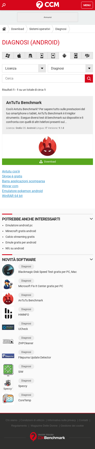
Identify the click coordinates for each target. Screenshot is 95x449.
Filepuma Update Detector (34, 357)
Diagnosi (60, 29)
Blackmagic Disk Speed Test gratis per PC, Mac (47, 271)
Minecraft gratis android (20, 231)
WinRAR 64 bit (12, 196)
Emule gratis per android (20, 242)
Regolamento (19, 425)
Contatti (83, 420)
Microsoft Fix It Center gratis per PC (40, 286)
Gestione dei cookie (72, 425)
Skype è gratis (12, 176)
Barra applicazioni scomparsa (23, 181)
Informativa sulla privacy (61, 420)
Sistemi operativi (39, 29)
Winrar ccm (10, 186)
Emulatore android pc (19, 225)
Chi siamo (11, 420)
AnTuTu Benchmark (24, 102)
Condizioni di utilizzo (32, 420)
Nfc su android (14, 248)
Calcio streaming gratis (20, 236)
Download (17, 29)
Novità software (19, 259)
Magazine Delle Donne (44, 425)
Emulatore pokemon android (22, 191)
